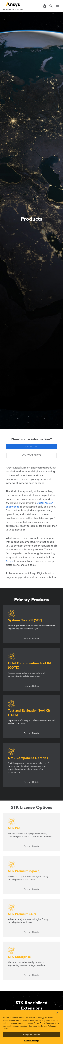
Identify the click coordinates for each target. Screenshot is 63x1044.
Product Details (31, 639)
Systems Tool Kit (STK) (25, 620)
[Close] (57, 1012)
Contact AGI (31, 447)
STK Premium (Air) (22, 914)
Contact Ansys (31, 455)
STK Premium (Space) (24, 871)
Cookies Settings (31, 1041)
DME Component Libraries (28, 758)
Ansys (9, 561)
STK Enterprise (19, 957)
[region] (31, 1027)
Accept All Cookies (31, 1034)
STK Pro (14, 828)
